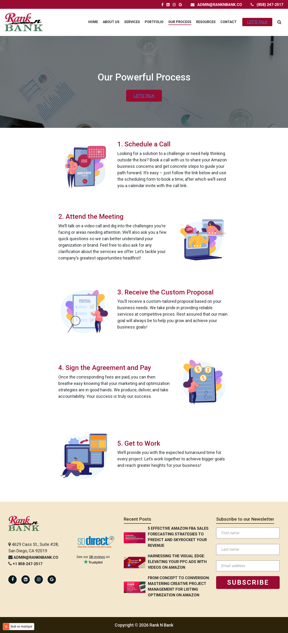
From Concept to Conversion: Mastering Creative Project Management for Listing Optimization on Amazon (179, 586)
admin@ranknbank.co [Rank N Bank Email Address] (219, 4)
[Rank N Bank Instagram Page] (174, 5)
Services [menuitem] (132, 22)
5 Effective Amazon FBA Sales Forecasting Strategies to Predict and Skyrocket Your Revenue (178, 537)
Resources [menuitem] (206, 22)
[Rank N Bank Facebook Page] (162, 5)
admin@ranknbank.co (36, 557)
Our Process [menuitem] (179, 22)
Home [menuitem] (93, 22)
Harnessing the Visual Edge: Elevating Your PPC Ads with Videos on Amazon (177, 562)
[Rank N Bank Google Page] (180, 5)
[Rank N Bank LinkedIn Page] (168, 5)
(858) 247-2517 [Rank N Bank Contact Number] (270, 4)
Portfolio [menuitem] (154, 22)
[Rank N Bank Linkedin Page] (25, 579)
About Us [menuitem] (111, 22)
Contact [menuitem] (228, 22)
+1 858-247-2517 (27, 564)
